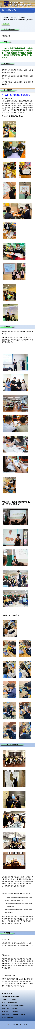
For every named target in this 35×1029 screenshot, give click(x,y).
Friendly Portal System (19, 1024)
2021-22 (22, 17)
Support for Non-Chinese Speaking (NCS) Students (17, 19)
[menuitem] (5, 17)
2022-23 (13, 17)
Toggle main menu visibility (33, 10)
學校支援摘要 (6, 36)
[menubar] (18, 18)
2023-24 (5, 17)
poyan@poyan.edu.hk (19, 1014)
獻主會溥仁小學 (9, 10)
